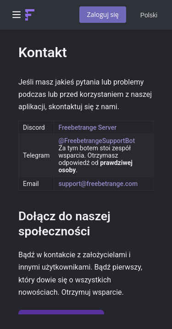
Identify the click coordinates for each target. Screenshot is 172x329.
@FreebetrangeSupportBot (96, 140)
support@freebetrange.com (98, 183)
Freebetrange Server (87, 127)
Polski (148, 15)
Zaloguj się (102, 14)
